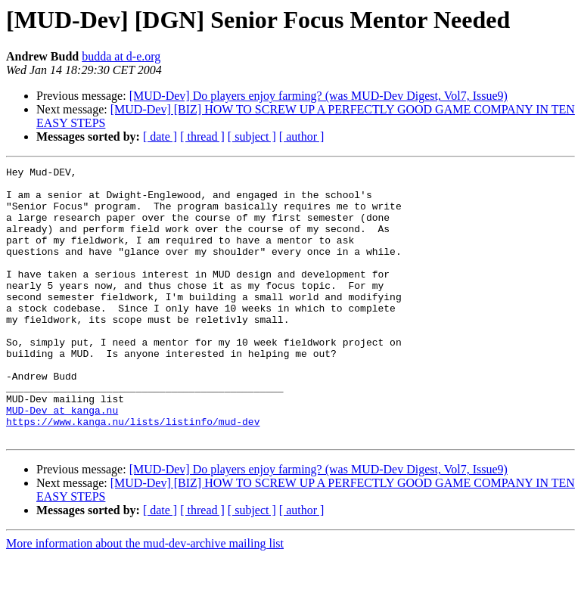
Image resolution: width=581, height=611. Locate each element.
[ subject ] (252, 136)
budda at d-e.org (121, 56)
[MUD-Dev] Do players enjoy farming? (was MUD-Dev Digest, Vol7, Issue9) (318, 95)
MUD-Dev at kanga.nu (62, 460)
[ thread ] (202, 136)
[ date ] (160, 136)
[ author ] (302, 136)
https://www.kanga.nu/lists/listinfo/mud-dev (132, 473)
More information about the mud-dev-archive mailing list (145, 597)
